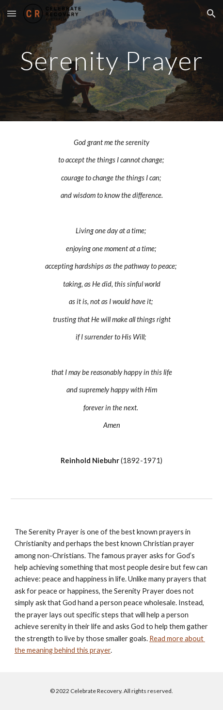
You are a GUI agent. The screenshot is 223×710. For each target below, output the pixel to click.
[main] (111, 60)
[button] (11, 13)
